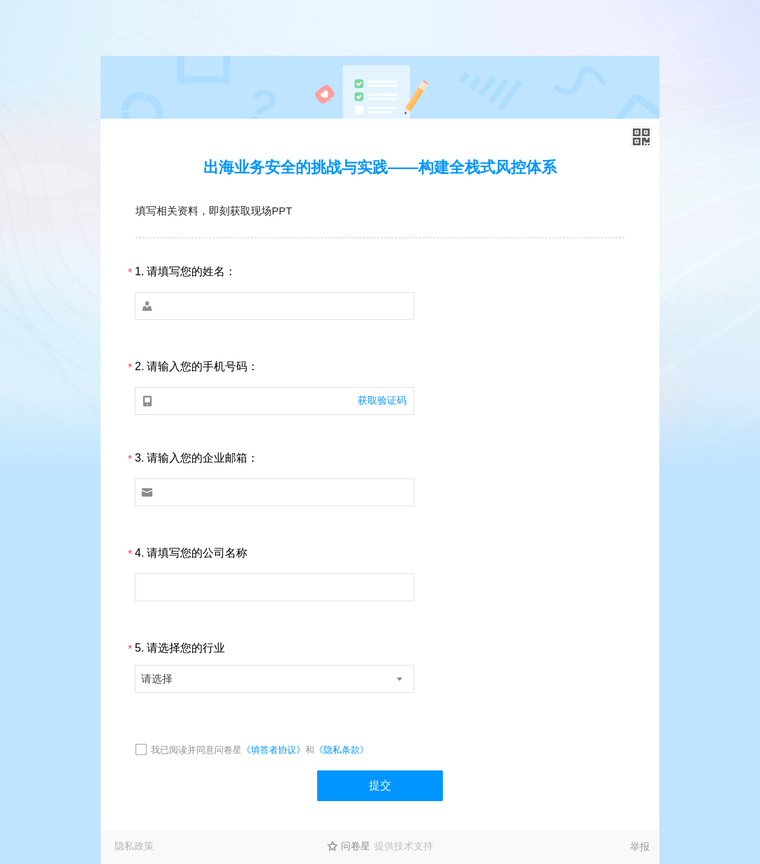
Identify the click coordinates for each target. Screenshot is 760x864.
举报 (640, 846)
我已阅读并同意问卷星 (196, 750)
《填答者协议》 (273, 750)
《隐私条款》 (341, 750)
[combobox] (274, 679)
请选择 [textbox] (157, 678)
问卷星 (355, 845)
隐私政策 (134, 845)
